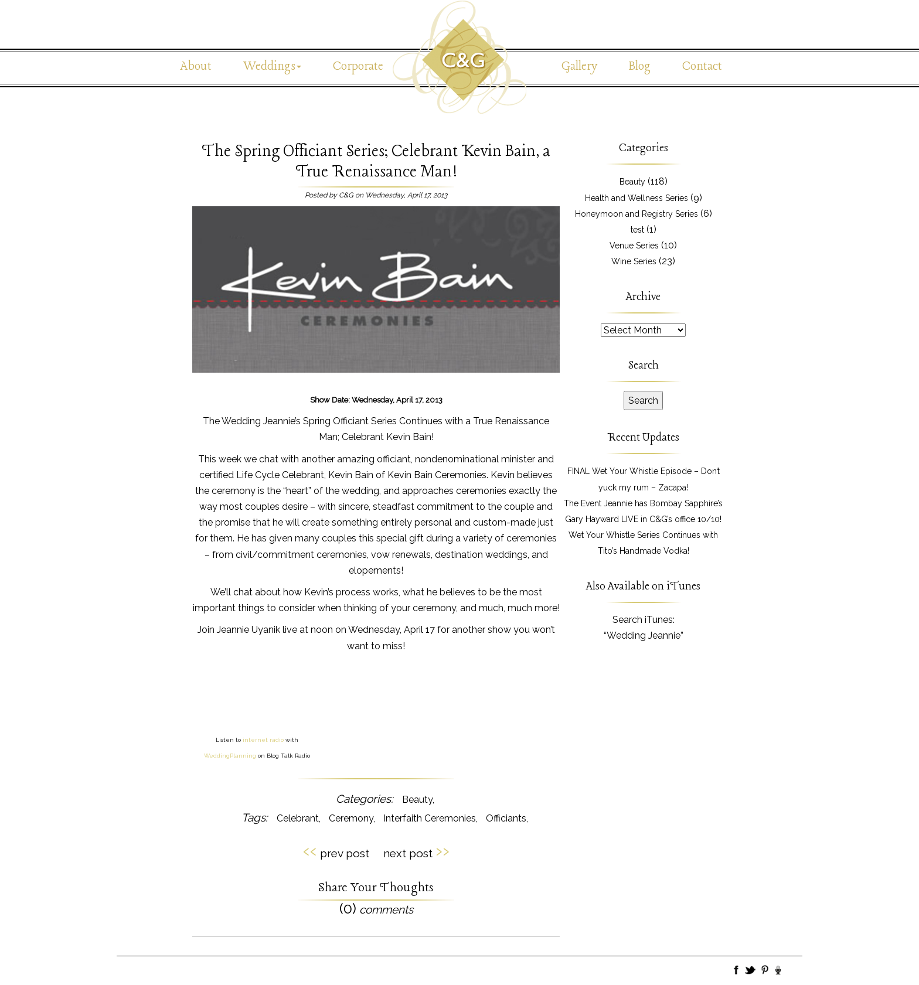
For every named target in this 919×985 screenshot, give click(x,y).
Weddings (272, 66)
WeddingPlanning (230, 755)
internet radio (263, 740)
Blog (640, 66)
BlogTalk (779, 971)
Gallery (579, 66)
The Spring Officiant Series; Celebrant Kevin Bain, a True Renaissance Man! (376, 161)
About (196, 66)
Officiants (506, 818)
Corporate (358, 66)
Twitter (751, 971)
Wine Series (633, 261)
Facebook (737, 971)
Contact (702, 66)
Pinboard (765, 971)
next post (416, 851)
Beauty (417, 799)
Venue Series (634, 245)
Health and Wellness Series (636, 198)
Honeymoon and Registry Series (636, 214)
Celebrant (298, 818)
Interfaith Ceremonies (429, 818)
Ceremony (351, 818)
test (637, 229)
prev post (336, 851)
